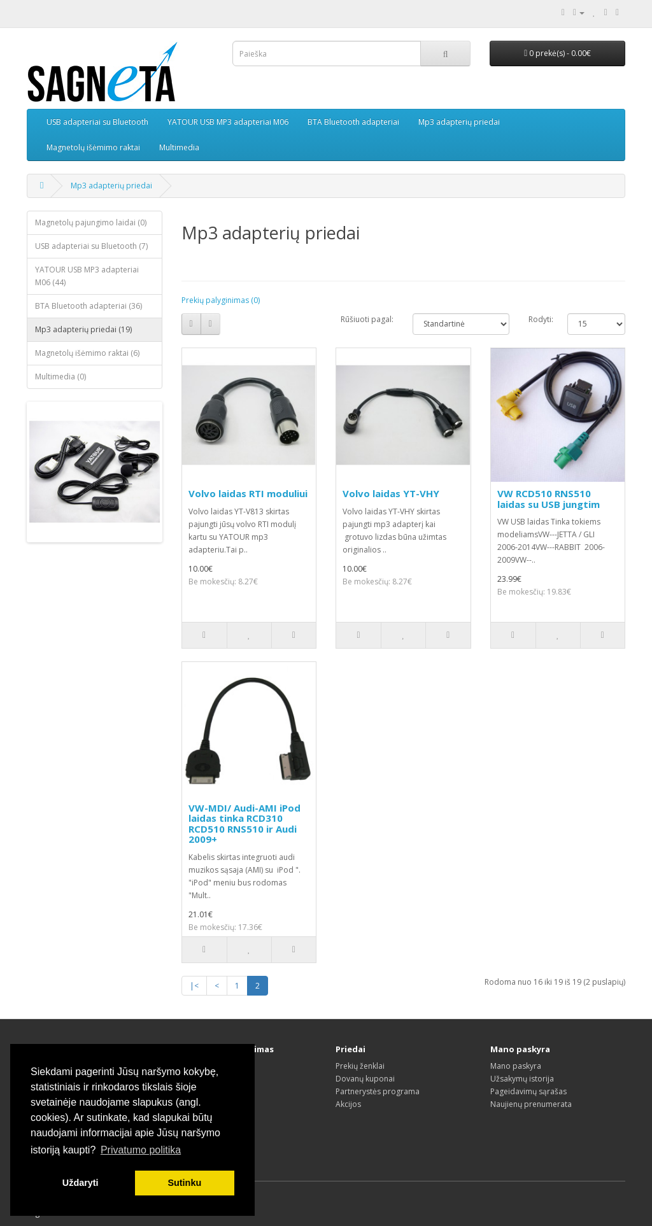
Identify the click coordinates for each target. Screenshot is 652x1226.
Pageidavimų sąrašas (528, 1091)
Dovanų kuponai (365, 1078)
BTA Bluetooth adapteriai (353, 121)
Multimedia (179, 147)
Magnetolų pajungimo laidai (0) (90, 222)
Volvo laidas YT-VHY (391, 493)
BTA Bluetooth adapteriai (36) (88, 305)
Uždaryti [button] (80, 1183)
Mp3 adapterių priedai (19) (83, 329)
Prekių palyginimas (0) (220, 300)
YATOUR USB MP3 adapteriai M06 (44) (87, 276)
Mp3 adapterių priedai (459, 121)
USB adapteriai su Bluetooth (97, 121)
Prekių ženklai (360, 1065)
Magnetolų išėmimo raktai (93, 147)
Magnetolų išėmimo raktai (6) (87, 353)
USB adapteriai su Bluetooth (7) (91, 246)
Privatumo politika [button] (141, 1150)
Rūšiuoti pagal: (367, 319)
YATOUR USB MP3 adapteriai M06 (227, 121)
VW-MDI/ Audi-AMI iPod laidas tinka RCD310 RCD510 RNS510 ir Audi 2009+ (244, 823)
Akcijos (348, 1104)
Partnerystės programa (378, 1091)
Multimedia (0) (60, 376)
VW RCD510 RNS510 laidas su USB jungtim (548, 499)
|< (194, 985)
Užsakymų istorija (522, 1078)
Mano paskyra (515, 1065)
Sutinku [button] (184, 1183)
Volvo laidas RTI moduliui (248, 493)
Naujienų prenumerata (531, 1104)
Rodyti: (538, 319)
